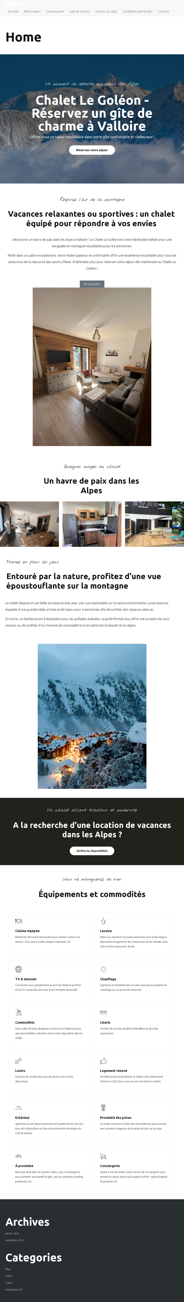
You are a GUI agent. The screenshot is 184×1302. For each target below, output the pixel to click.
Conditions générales (138, 11)
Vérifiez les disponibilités (92, 850)
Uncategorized (13, 1289)
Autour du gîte (106, 11)
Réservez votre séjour (92, 150)
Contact (163, 11)
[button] (5, 524)
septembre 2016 (14, 1240)
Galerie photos (79, 11)
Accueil (13, 11)
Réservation (32, 11)
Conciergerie (55, 11)
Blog (8, 1269)
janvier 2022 (12, 1233)
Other (8, 1275)
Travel (8, 1282)
